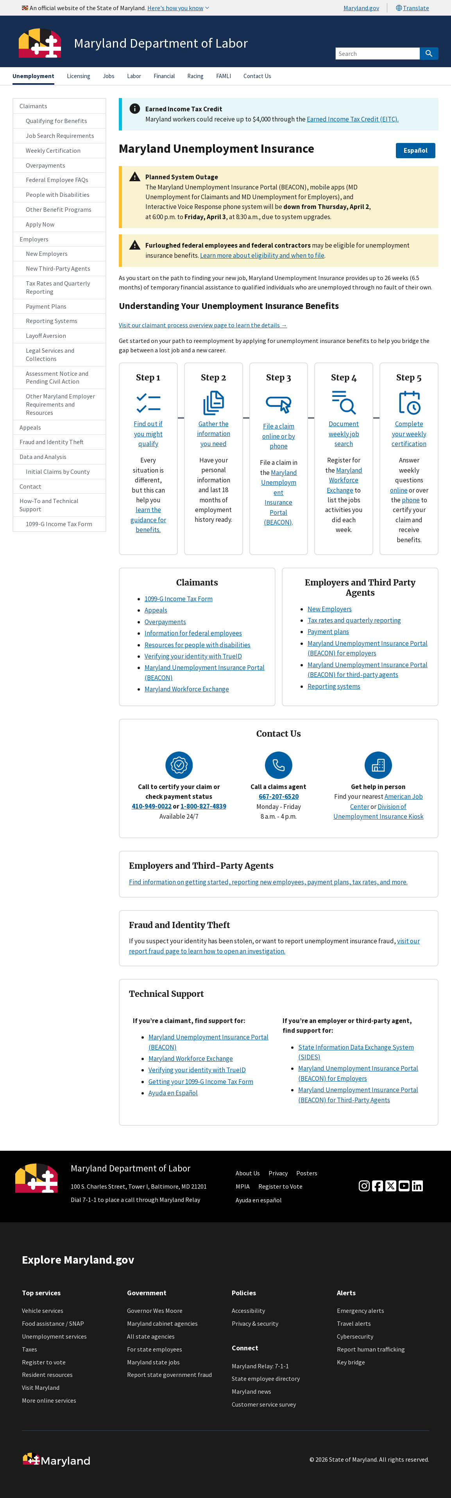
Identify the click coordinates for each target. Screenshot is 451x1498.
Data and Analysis (43, 457)
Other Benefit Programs (58, 209)
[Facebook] (377, 1186)
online (399, 490)
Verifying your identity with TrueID (193, 656)
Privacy (278, 1173)
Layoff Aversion (46, 335)
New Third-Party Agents (58, 268)
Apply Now (40, 224)
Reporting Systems (51, 321)
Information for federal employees (193, 633)
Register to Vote (280, 1186)
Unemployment (33, 76)
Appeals (30, 427)
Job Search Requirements (60, 135)
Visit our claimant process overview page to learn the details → (203, 325)
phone (411, 500)
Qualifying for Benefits (56, 121)
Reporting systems (334, 686)
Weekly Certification (53, 150)
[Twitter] (390, 1186)
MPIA (243, 1186)
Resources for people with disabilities (198, 645)
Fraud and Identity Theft (52, 442)
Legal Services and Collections (50, 354)
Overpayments (45, 165)
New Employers (47, 253)
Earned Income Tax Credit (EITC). (353, 119)
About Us (248, 1173)
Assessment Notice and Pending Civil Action (57, 378)
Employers (34, 239)
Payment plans (328, 631)
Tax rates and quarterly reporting (354, 620)
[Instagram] (364, 1186)
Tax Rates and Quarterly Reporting (58, 287)
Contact (30, 486)
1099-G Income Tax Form (59, 524)
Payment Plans (46, 306)
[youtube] (404, 1186)
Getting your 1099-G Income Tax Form (201, 1081)
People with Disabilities (57, 194)
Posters (306, 1173)
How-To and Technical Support (49, 505)
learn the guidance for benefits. (148, 519)
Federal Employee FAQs (57, 180)
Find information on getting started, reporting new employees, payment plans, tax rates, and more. (268, 882)
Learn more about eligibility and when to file (262, 255)
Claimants (33, 106)
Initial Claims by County (57, 471)
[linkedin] (417, 1186)
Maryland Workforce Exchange (344, 480)
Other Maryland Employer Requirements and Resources (60, 404)
